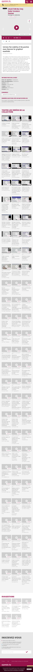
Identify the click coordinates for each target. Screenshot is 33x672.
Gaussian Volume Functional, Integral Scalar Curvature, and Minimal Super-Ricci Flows (26, 579)
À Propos (3, 661)
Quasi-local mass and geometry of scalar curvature (26, 189)
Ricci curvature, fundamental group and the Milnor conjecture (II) (6, 371)
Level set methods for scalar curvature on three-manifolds (6, 240)
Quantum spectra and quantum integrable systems (16, 623)
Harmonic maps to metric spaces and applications (26, 223)
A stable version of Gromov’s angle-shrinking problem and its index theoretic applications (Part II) (16, 404)
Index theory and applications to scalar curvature (16, 340)
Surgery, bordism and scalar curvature (16, 155)
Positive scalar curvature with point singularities (16, 473)
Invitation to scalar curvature (6, 124)
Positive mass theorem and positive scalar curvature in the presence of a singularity (15, 422)
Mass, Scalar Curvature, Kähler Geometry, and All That (6, 608)
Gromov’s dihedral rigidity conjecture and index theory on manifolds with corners (16, 173)
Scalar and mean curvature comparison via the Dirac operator (16, 125)
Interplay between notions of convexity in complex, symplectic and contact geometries (6, 307)
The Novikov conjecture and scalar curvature (25, 140)
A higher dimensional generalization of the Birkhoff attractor (26, 306)
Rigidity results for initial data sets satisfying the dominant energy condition (16, 491)
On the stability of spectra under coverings (6, 489)
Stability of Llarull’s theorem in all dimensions (6, 388)
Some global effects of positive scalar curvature (16, 388)
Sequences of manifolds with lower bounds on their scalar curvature (26, 125)
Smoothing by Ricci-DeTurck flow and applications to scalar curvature (26, 323)
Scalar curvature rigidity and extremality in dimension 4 (5, 258)
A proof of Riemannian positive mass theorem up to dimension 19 (16, 578)
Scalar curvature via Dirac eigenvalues (16, 526)
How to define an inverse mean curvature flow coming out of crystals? (6, 508)
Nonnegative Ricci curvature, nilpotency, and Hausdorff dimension (26, 372)
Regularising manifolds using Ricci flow (6, 339)
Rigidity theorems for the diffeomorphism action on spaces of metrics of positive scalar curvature (6, 157)
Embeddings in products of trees (26, 607)
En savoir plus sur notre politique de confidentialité (14, 670)
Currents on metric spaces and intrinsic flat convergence (16, 273)
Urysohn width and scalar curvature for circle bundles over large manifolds (26, 562)
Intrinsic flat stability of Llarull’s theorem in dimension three (6, 356)
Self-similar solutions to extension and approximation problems (6, 274)
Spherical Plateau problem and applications (26, 273)
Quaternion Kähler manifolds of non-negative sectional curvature (16, 545)
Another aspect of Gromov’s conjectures (6, 438)
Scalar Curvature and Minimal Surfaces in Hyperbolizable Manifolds (15, 563)
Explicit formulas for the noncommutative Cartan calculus (6, 623)
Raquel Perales (8, 53)
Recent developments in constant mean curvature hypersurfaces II (15, 290)
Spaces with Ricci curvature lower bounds (16, 372)
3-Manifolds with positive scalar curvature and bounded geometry (6, 545)
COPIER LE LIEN (12, 16)
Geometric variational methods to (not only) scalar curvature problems (26, 421)
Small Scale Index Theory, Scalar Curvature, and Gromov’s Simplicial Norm (26, 528)
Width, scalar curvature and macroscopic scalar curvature (16, 455)
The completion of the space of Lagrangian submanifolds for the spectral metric (16, 307)
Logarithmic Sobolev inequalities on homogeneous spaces (6, 473)
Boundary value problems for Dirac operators (16, 205)
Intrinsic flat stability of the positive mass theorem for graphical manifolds (16, 323)
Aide (8, 661)
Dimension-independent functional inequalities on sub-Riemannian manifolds (26, 457)
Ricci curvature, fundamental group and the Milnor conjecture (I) (26, 356)
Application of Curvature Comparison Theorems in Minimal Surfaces (26, 545)
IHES (8, 83)
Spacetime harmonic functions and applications (16, 356)
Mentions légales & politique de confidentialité (20, 661)
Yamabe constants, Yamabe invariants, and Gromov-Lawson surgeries (6, 224)
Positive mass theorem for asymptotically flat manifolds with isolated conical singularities (6, 422)
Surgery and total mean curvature (5, 561)
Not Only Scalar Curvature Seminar (15, 11)
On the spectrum (26, 437)
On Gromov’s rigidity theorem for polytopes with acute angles (26, 340)
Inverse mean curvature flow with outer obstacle (6, 578)
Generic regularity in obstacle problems (26, 387)
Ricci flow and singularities (25, 155)
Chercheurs (10, 87)
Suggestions (8, 597)
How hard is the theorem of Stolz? (26, 472)
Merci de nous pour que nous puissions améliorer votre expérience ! (14, 5)
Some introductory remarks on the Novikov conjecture (16, 140)
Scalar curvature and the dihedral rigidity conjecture (6, 140)
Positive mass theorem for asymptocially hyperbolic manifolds (5, 324)
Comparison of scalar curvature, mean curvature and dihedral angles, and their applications (26, 173)
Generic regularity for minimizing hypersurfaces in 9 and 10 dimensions (6, 403)
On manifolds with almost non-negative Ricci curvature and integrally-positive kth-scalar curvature (6, 528)
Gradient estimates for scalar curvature (26, 506)
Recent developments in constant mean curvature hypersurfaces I (5, 290)
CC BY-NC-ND (10, 84)
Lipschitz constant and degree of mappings (26, 257)
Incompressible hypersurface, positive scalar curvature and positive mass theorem (5, 207)
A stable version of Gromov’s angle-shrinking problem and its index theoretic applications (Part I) (26, 404)
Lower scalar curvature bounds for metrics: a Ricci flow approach (6, 172)
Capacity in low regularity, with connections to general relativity (15, 241)
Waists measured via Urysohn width (6, 454)
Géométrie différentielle (9, 94)
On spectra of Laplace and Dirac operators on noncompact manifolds (16, 440)
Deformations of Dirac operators (5, 188)
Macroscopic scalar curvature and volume (26, 488)
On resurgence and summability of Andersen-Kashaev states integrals (16, 608)
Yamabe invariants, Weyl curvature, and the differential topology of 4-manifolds (16, 225)
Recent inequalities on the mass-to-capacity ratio (26, 241)
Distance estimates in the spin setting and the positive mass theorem (26, 206)
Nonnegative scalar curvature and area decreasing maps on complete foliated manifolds (16, 190)
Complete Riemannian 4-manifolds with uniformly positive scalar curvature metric (16, 509)
